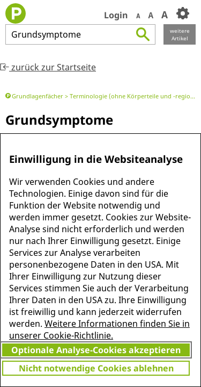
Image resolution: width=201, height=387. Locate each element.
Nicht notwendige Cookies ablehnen (96, 368)
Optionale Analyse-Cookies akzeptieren (96, 350)
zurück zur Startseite (48, 67)
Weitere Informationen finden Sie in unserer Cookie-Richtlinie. (99, 329)
